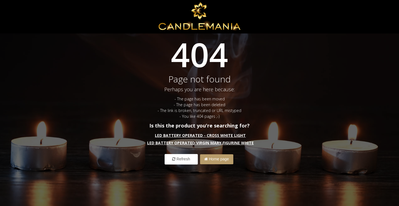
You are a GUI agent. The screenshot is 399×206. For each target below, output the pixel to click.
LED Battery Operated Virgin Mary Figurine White (200, 142)
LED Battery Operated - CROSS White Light (200, 135)
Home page (216, 159)
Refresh (181, 159)
